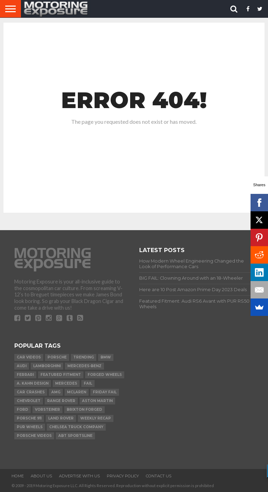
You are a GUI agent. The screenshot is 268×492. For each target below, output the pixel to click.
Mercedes (66, 383)
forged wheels (105, 374)
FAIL (88, 383)
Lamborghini (47, 366)
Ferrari (25, 374)
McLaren (76, 392)
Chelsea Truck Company (76, 427)
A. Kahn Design (33, 383)
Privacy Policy (123, 476)
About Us (41, 476)
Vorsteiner (47, 409)
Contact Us (158, 476)
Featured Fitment (60, 374)
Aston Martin (97, 401)
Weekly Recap (95, 418)
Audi (22, 366)
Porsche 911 (29, 418)
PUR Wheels (30, 427)
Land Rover (61, 418)
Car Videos (29, 357)
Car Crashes (31, 392)
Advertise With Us (79, 476)
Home (18, 476)
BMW (105, 357)
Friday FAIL (105, 392)
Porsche (57, 357)
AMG (55, 392)
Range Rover (61, 401)
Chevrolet (28, 401)
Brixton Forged (84, 409)
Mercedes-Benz (84, 366)
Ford (22, 409)
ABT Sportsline (75, 435)
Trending (83, 357)
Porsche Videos (34, 435)
